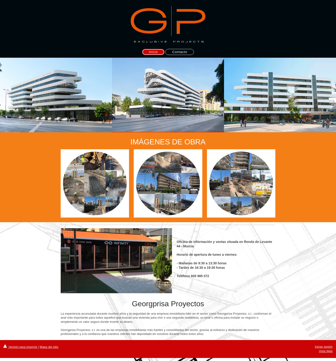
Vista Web (325, 351)
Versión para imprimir (21, 347)
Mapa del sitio (49, 347)
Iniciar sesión (323, 346)
